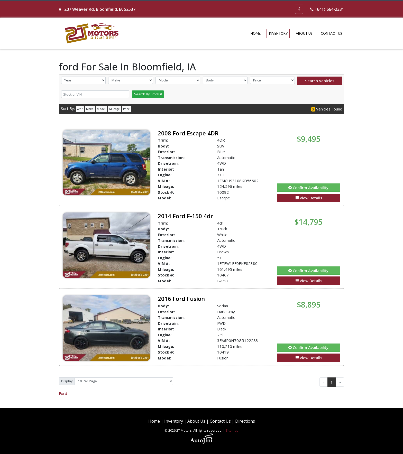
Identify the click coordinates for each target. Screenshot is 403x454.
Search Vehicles (319, 80)
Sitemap (232, 430)
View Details (308, 197)
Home (154, 421)
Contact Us (220, 421)
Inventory (173, 421)
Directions (245, 421)
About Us (196, 421)
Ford (63, 393)
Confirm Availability (308, 187)
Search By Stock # (148, 94)
